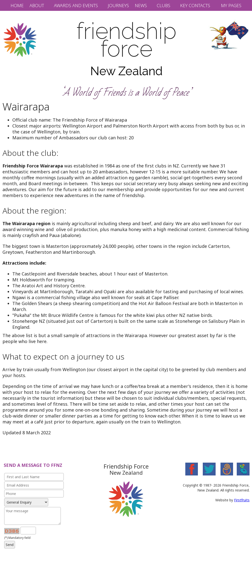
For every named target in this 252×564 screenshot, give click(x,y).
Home (17, 5)
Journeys (118, 5)
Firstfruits (242, 500)
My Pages (231, 5)
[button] (39, 5)
